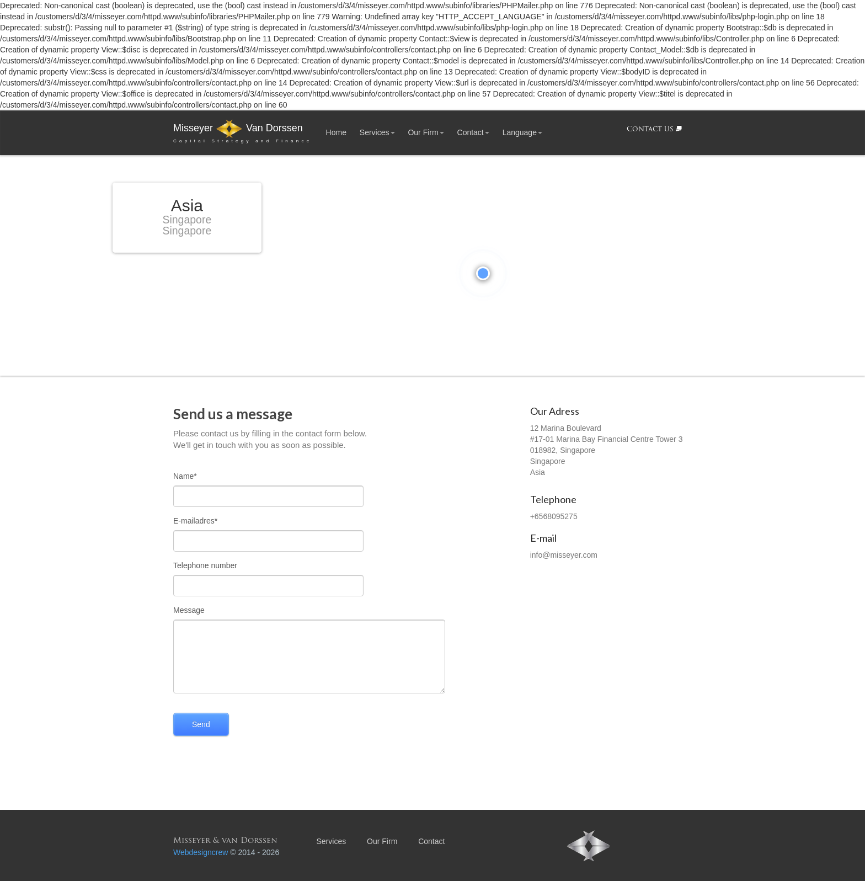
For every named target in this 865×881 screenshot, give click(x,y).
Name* (185, 476)
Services (377, 132)
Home (336, 132)
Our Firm (426, 132)
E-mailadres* (195, 520)
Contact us (654, 129)
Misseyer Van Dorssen (242, 133)
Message (189, 610)
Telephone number (205, 565)
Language (522, 132)
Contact (473, 132)
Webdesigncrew (200, 852)
